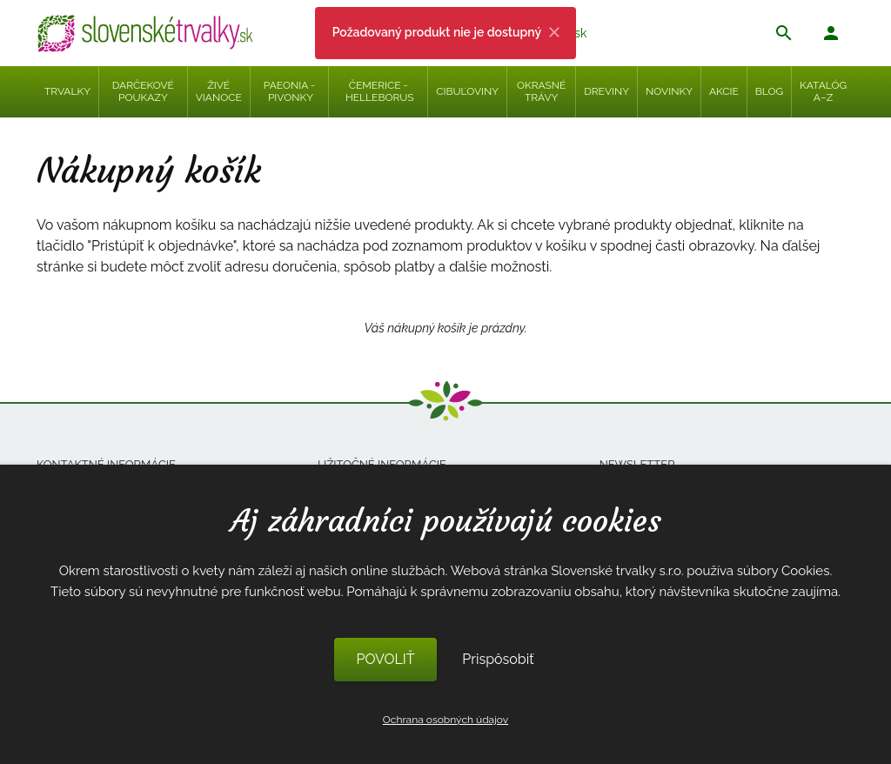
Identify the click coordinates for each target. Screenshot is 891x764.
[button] (830, 35)
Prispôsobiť (497, 659)
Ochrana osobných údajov (445, 720)
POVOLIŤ (385, 659)
